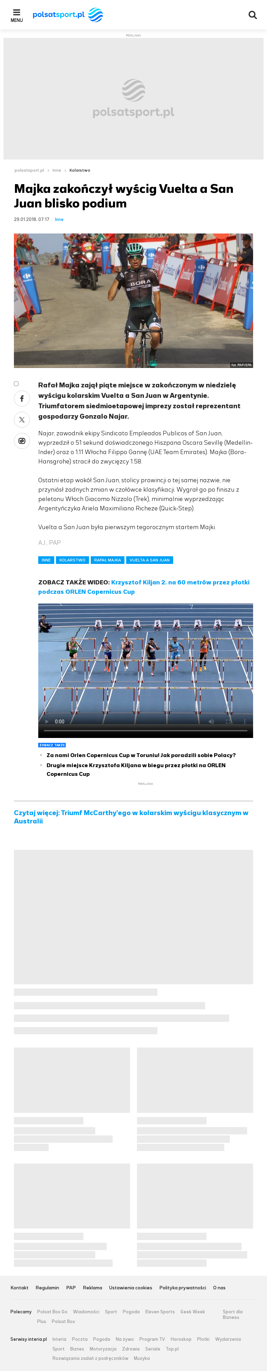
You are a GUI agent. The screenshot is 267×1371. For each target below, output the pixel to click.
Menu (17, 20)
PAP (71, 1288)
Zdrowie (131, 1349)
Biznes (77, 1349)
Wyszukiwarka (253, 15)
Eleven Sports (160, 1312)
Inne (56, 170)
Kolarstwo (80, 170)
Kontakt (19, 1288)
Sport (111, 1312)
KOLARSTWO (72, 560)
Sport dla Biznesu (233, 1314)
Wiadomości (86, 1312)
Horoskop (181, 1339)
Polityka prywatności (182, 1288)
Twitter (22, 419)
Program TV (152, 1339)
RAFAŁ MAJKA (107, 560)
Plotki (203, 1339)
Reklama (92, 1288)
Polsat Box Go (52, 1312)
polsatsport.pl (29, 170)
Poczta (80, 1339)
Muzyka (142, 1358)
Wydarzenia (228, 1339)
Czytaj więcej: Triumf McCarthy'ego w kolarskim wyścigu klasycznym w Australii (131, 817)
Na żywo (125, 1339)
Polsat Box (63, 1321)
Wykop (22, 441)
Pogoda (131, 1312)
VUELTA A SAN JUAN (150, 560)
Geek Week (192, 1312)
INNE (46, 560)
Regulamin (47, 1288)
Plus (41, 1321)
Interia (59, 1339)
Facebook (22, 398)
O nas (219, 1288)
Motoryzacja (103, 1349)
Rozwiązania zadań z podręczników (90, 1358)
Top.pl (172, 1349)
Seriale (152, 1349)
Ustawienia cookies (130, 1288)
